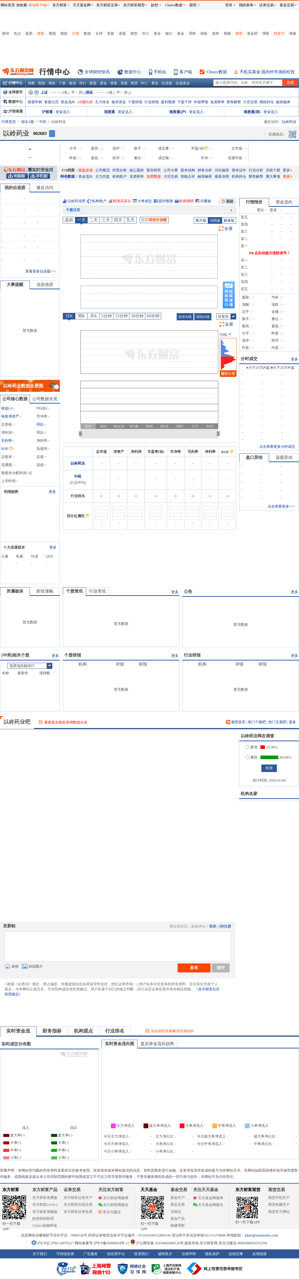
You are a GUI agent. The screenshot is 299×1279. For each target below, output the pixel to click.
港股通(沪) (177, 112)
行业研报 (151, 102)
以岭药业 (78, 463)
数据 (87, 33)
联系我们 (141, 1254)
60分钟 (153, 316)
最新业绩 (222, 176)
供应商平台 (116, 1254)
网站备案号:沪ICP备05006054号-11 (102, 1243)
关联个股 (273, 170)
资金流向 (68, 102)
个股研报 (135, 102)
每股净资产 (10, 416)
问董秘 (205, 201)
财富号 (279, 33)
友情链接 (259, 1254)
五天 (130, 220)
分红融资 (222, 170)
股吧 (238, 33)
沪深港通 (13, 111)
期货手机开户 (279, 1198)
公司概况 (102, 170)
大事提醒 (15, 284)
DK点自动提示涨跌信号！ (269, 253)
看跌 (251, 757)
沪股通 (47, 112)
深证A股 (27, 122)
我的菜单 (246, 5)
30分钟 (137, 316)
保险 (204, 33)
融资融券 (283, 102)
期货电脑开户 (279, 1204)
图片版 (201, 220)
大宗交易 (250, 102)
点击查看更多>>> (281, 506)
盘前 (69, 220)
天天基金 (149, 1189)
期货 (134, 33)
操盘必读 (85, 170)
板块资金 (119, 102)
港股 (122, 33)
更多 (287, 170)
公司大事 (171, 170)
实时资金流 (18, 1030)
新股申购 (35, 102)
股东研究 (154, 170)
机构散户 (119, 176)
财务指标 (52, 1030)
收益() (6, 408)
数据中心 (132, 72)
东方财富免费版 (44, 1198)
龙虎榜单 (217, 102)
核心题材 (136, 170)
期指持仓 (267, 102)
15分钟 (121, 316)
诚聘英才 (165, 1254)
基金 (180, 33)
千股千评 (184, 102)
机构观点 (83, 1030)
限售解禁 (234, 102)
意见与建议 (109, 1212)
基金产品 (177, 1218)
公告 (188, 591)
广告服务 (90, 1254)
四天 (118, 220)
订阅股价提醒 (154, 220)
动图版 (215, 220)
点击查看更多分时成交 (277, 446)
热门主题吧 (277, 722)
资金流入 (63, 112)
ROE (7, 449)
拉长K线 (185, 317)
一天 (81, 220)
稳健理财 (177, 1225)
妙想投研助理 (43, 1218)
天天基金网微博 (208, 1198)
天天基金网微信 (208, 1205)
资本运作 (239, 170)
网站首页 (8, 5)
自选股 (166, 83)
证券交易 (266, 5)
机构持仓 (239, 176)
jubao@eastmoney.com (261, 1235)
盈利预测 (168, 102)
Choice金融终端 (44, 1225)
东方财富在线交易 (78, 1204)
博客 (265, 33)
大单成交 (145, 201)
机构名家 (249, 793)
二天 (93, 220)
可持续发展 (65, 1254)
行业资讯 (97, 591)
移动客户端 (37, 5)
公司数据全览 (44, 399)
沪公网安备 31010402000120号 (157, 1243)
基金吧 (252, 33)
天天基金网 (82, 5)
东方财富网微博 (113, 1198)
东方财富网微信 (113, 1205)
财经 (5, 33)
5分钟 (106, 316)
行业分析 (256, 170)
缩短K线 (203, 317)
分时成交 (249, 359)
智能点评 (188, 176)
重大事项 (273, 176)
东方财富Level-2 (45, 1204)
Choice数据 (217, 72)
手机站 (160, 72)
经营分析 (119, 170)
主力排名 (102, 102)
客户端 (185, 72)
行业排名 (114, 1030)
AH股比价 (85, 102)
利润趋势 (11, 492)
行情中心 (13, 83)
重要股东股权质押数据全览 (65, 722)
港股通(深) (252, 112)
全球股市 (13, 92)
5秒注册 (225, 926)
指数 (31, 83)
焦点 (17, 33)
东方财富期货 (247, 1189)
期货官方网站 (279, 1212)
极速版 (229, 220)
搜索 (292, 33)
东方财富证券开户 (78, 1198)
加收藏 (21, 5)
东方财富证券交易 (78, 1212)
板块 (72, 83)
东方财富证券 (107, 5)
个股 (62, 83)
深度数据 (154, 176)
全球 (99, 33)
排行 (82, 83)
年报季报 (201, 102)
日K (69, 316)
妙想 (154, 5)
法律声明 (188, 1254)
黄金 (157, 33)
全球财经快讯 (97, 72)
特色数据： (69, 176)
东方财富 (10, 1189)
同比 (40, 424)
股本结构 (188, 170)
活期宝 (175, 1212)
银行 (169, 33)
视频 (227, 33)
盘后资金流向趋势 (157, 1044)
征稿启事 (236, 1254)
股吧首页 (235, 722)
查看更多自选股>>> (41, 271)
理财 (192, 33)
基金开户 (177, 1198)
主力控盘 (102, 176)
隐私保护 (212, 1254)
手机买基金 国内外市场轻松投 (267, 72)
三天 (106, 220)
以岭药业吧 (77, 201)
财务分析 (205, 170)
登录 (212, 926)
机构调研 (186, 201)
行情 (75, 33)
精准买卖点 (122, 201)
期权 (64, 33)
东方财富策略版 (44, 1212)
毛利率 (6, 440)
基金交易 (177, 1204)
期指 (52, 33)
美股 (110, 33)
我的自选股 (14, 187)
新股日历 (51, 102)
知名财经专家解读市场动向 (172, 1031)
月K (93, 316)
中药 (42, 122)
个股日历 (73, 210)
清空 (220, 967)
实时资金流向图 (119, 1044)
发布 (194, 967)
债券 (215, 33)
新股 (40, 33)
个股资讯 (74, 591)
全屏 (228, 228)
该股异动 (284, 457)
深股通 (109, 112)
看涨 (251, 747)
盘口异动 (254, 457)
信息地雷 (44, 284)
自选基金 (183, 83)
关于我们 (40, 1254)
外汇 (145, 33)
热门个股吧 (257, 722)
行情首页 (8, 122)
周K (81, 316)
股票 (29, 33)
